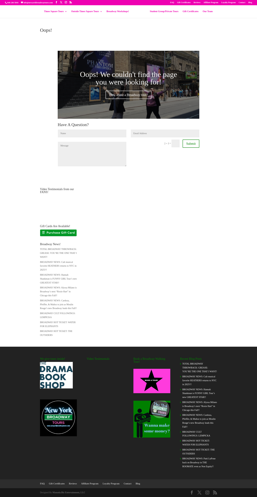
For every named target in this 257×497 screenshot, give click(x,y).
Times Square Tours (55, 11)
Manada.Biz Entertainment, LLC (68, 492)
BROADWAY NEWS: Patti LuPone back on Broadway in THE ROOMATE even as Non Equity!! (198, 462)
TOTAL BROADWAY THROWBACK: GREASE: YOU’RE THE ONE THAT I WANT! (58, 253)
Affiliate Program (210, 2)
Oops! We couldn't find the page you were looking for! (128, 78)
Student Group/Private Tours (163, 11)
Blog (250, 2)
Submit (191, 143)
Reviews (197, 2)
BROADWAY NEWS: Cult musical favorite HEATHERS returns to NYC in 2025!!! (58, 266)
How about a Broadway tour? (128, 95)
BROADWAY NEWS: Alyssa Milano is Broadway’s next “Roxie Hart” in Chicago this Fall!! (58, 291)
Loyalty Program (228, 2)
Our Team (207, 11)
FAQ (172, 2)
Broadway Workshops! (119, 11)
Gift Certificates (184, 2)
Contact (242, 2)
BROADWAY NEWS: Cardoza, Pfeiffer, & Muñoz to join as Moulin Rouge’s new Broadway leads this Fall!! (58, 304)
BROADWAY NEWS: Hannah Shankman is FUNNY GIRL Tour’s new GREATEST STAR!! (58, 279)
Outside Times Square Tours (86, 11)
